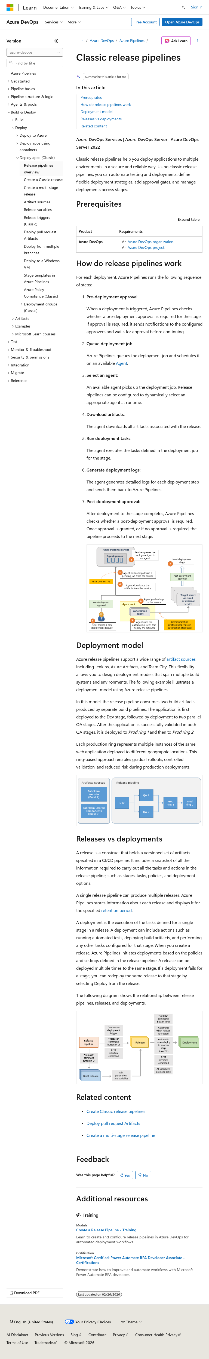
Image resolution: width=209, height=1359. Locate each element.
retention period (116, 910)
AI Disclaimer (17, 1334)
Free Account (145, 22)
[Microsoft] (10, 7)
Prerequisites (91, 97)
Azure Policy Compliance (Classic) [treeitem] (41, 293)
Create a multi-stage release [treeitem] (41, 191)
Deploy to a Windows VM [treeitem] (42, 264)
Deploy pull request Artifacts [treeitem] (40, 235)
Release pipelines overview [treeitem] (38, 169)
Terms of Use (17, 1342)
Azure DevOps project (146, 247)
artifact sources (181, 659)
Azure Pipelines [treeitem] (23, 73)
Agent (121, 363)
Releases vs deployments (101, 118)
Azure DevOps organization (150, 241)
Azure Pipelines (132, 40)
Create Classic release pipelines (116, 1111)
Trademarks (44, 1342)
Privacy (119, 1334)
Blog (74, 1334)
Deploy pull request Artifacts (113, 1123)
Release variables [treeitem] (38, 209)
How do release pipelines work (106, 104)
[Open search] (183, 7)
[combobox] (35, 52)
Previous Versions (49, 1334)
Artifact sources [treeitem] (37, 201)
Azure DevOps (102, 40)
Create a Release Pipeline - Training (106, 1230)
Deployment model (96, 111)
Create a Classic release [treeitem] (43, 179)
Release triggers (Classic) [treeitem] (37, 221)
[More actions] (197, 40)
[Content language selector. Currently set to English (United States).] (31, 1322)
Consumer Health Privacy (156, 1334)
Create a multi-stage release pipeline (121, 1135)
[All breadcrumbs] (81, 40)
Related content (94, 125)
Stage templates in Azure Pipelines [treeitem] (39, 278)
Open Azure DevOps (182, 22)
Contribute (97, 1334)
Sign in (196, 7)
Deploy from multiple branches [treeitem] (41, 250)
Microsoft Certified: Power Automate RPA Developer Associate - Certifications (130, 1260)
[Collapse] (56, 41)
